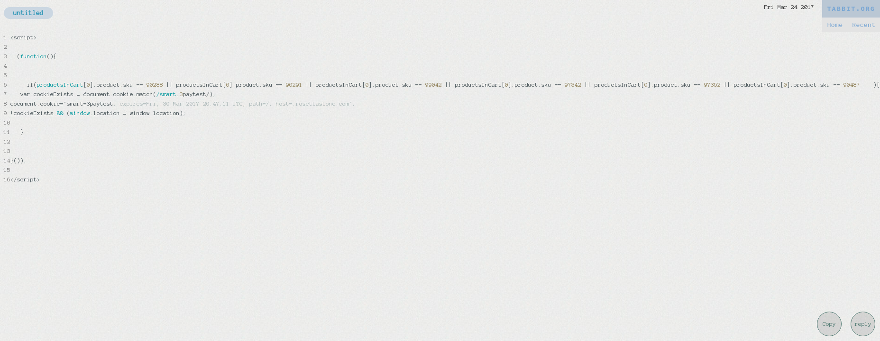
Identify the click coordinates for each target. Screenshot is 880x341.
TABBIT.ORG (851, 9)
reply (863, 324)
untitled (28, 13)
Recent (863, 25)
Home (835, 25)
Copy (829, 324)
